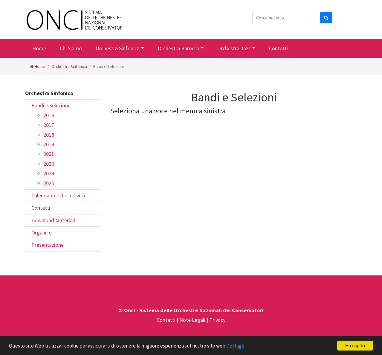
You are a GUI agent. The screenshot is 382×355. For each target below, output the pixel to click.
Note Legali (193, 319)
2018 (48, 134)
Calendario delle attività (58, 195)
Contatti (278, 48)
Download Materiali (53, 220)
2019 (48, 144)
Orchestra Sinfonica (118, 48)
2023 (48, 163)
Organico (41, 232)
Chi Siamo (71, 48)
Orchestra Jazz (234, 48)
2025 (48, 183)
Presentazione (47, 244)
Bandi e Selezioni (50, 105)
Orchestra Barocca (178, 48)
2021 (48, 153)
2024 (48, 173)
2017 (48, 124)
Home (39, 48)
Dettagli (235, 346)
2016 (48, 115)
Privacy (217, 319)
